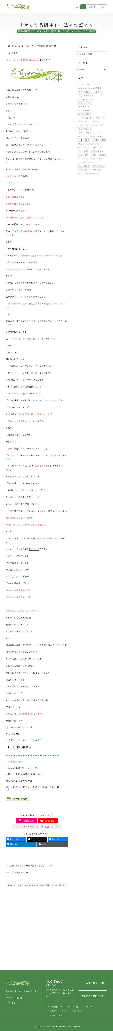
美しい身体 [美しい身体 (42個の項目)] (83, 155)
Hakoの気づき (39, 32)
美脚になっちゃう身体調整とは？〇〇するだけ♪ (32, 865)
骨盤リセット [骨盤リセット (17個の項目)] (92, 173)
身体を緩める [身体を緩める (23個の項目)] (99, 166)
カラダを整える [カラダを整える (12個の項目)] (85, 110)
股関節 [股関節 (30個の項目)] (103, 155)
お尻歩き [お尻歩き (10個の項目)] (82, 88)
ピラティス (34, 548)
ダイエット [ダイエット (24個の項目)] (83, 121)
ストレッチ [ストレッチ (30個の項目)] (100, 117)
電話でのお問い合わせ (93, 996)
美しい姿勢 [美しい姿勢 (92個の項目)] (83, 151)
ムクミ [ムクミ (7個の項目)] (98, 132)
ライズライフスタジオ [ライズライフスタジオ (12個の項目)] (96, 136)
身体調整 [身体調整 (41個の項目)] (97, 169)
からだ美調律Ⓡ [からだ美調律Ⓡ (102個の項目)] (85, 92)
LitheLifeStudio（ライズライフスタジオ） (64, 32)
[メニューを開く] (77, 7)
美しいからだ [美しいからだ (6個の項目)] (94, 143)
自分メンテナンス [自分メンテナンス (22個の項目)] (86, 162)
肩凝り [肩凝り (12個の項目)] (91, 158)
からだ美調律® (52, 1026)
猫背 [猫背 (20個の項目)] (104, 140)
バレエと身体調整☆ (15, 872)
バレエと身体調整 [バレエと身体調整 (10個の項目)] (96, 125)
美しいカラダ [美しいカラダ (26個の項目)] (84, 147)
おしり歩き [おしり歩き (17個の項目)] (92, 84)
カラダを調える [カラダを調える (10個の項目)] (85, 117)
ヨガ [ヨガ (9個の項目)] (81, 136)
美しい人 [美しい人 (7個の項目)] (97, 147)
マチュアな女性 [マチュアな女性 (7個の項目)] (85, 132)
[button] (83, 6)
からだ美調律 (89, 32)
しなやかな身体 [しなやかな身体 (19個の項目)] (85, 103)
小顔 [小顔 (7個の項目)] (96, 140)
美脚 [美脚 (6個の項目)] (94, 155)
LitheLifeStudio (15, 46)
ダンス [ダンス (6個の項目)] (95, 121)
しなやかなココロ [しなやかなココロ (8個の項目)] (86, 99)
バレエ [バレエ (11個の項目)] (81, 125)
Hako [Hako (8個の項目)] (81, 84)
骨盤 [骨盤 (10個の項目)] (81, 173)
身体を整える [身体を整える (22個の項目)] (84, 166)
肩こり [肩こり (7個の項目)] (81, 158)
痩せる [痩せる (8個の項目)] (81, 143)
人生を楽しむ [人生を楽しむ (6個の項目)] (84, 140)
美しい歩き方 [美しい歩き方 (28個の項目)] (97, 151)
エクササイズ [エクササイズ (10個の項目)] (84, 106)
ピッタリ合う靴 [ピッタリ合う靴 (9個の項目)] (85, 129)
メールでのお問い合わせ (93, 984)
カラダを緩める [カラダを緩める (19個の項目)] (85, 114)
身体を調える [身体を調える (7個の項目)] (84, 169)
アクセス (12, 1003)
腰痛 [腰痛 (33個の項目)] (100, 158)
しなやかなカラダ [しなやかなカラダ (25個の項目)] (86, 95)
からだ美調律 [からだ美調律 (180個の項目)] (95, 88)
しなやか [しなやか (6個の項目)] (99, 92)
